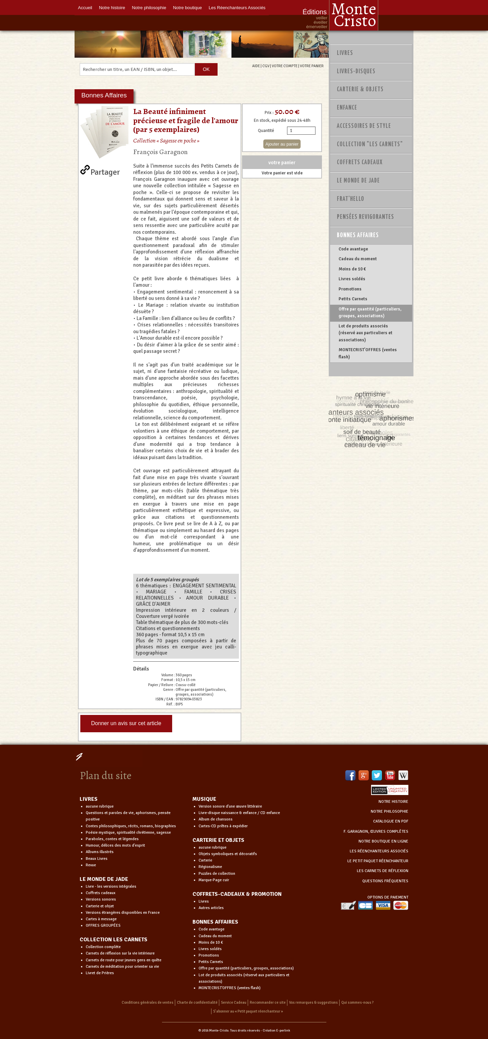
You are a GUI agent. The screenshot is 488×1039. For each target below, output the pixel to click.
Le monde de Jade (358, 181)
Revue (91, 865)
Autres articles (211, 907)
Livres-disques (356, 72)
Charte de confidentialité (197, 1002)
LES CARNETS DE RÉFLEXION (382, 870)
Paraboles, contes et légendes (112, 839)
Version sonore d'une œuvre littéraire (230, 806)
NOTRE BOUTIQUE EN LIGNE (383, 841)
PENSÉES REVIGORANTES (365, 217)
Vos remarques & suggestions (313, 1002)
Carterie (205, 860)
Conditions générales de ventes (148, 1002)
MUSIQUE (204, 799)
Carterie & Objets (360, 90)
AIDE (256, 65)
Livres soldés (352, 279)
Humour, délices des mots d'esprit (115, 845)
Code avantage (353, 249)
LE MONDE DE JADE (104, 879)
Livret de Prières (100, 973)
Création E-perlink (276, 1030)
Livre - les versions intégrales (111, 886)
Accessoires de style (364, 126)
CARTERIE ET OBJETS (218, 840)
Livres (345, 53)
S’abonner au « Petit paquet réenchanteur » (248, 1011)
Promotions (350, 289)
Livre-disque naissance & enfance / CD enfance (239, 812)
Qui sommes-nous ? (357, 1002)
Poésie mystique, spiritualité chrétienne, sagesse (128, 832)
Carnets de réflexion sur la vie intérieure (120, 953)
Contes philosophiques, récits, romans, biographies (131, 826)
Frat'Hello (350, 199)
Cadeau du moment (358, 259)
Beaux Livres (96, 858)
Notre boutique (187, 7)
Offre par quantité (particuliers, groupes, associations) (370, 312)
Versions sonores (101, 899)
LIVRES (89, 799)
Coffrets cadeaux (101, 892)
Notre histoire (112, 7)
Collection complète (103, 946)
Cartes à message (101, 919)
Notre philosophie (149, 7)
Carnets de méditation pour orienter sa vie (122, 966)
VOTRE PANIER (312, 65)
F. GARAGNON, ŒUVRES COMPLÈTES (376, 831)
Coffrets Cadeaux (360, 162)
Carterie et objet (100, 906)
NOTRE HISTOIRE (393, 801)
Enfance (347, 108)
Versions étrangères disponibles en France (123, 912)
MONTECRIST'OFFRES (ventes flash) (368, 353)
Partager (105, 170)
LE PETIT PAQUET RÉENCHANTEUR (377, 861)
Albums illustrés (100, 851)
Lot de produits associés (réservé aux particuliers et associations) (365, 333)
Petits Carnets (353, 299)
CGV (265, 65)
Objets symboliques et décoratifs (228, 853)
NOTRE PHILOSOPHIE (389, 811)
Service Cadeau (233, 1002)
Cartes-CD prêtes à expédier (223, 826)
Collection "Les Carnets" (370, 144)
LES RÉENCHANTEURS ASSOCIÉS (379, 851)
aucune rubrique (100, 806)
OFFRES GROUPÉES (103, 925)
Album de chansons (215, 819)
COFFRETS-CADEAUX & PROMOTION (237, 894)
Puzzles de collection (217, 873)
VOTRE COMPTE (285, 65)
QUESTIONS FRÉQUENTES (385, 881)
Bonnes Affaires (358, 235)
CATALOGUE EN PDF (390, 821)
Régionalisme (210, 866)
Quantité (266, 130)
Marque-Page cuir (214, 880)
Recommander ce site (268, 1002)
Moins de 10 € (352, 269)
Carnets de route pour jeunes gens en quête (123, 960)
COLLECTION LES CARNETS (113, 939)
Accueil (85, 7)
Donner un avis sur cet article (126, 723)
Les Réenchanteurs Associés (237, 7)
